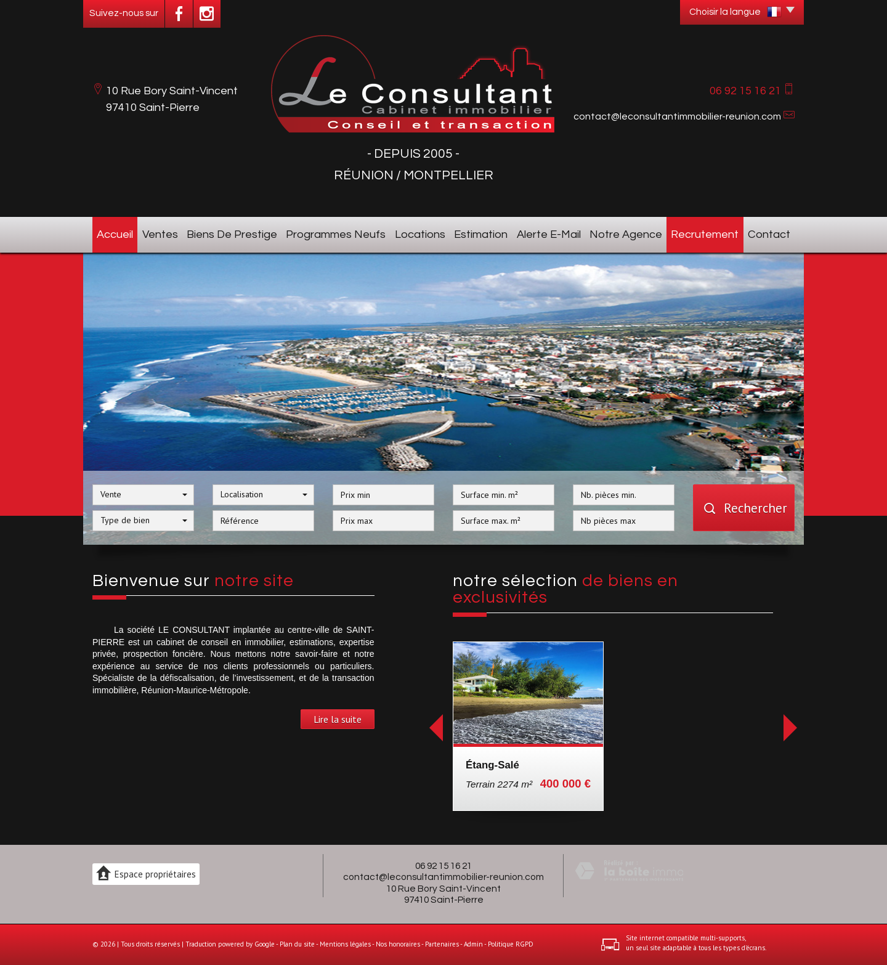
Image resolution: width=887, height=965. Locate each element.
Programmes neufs (336, 234)
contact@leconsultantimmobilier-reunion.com (677, 116)
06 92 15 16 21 (443, 866)
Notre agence (625, 234)
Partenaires (442, 944)
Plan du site (297, 944)
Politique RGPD (510, 944)
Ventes (160, 234)
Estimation (481, 234)
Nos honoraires (398, 944)
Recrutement (705, 234)
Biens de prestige (232, 234)
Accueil (115, 234)
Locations (420, 234)
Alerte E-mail (549, 234)
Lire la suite (338, 719)
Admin (473, 944)
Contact (769, 234)
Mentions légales (345, 944)
